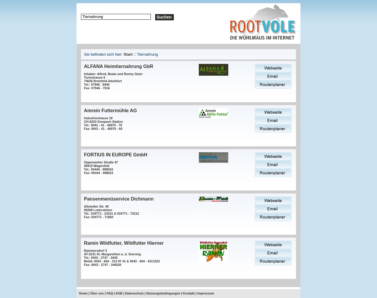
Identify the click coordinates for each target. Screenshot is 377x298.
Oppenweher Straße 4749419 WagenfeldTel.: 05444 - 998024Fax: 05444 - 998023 (101, 167)
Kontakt (189, 293)
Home (83, 293)
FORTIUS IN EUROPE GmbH (115, 154)
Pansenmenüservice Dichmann (119, 198)
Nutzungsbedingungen (163, 293)
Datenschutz (134, 293)
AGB (119, 293)
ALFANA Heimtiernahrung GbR (118, 66)
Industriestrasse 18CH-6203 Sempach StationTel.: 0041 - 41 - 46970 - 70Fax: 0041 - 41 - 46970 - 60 (103, 123)
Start (128, 54)
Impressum (205, 293)
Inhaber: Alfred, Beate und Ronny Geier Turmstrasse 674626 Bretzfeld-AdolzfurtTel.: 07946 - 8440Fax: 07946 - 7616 (113, 81)
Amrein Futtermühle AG (110, 110)
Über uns (97, 293)
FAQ (110, 293)
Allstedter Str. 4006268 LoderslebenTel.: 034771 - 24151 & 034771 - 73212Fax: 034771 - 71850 (111, 212)
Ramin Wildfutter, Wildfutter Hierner (124, 243)
